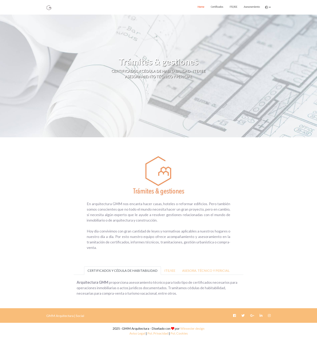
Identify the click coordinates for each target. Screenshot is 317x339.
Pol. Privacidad (157, 333)
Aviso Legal (137, 333)
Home (201, 7)
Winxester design (192, 328)
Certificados (217, 7)
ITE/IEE (233, 7)
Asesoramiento (252, 7)
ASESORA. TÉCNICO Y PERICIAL (205, 270)
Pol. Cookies (179, 333)
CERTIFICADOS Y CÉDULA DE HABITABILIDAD (122, 270)
